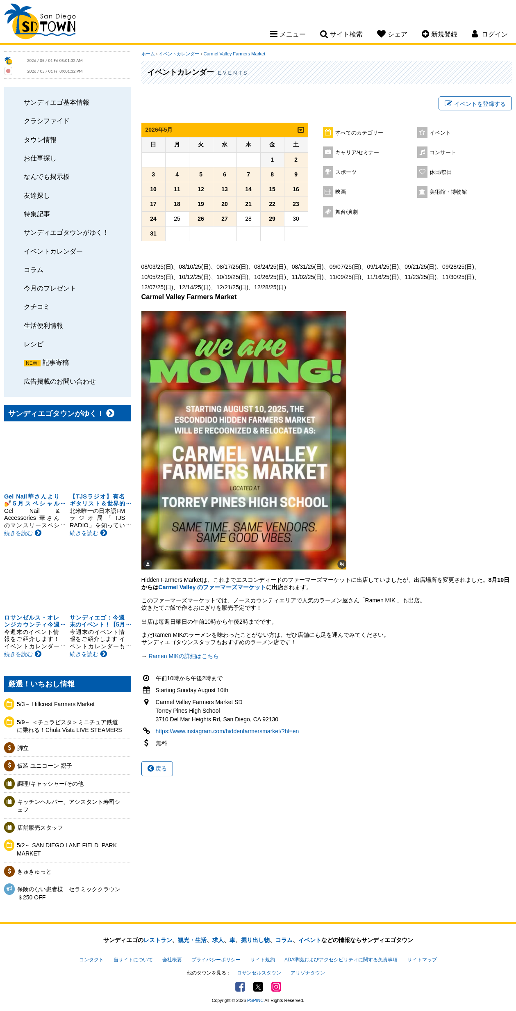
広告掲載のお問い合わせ (60, 381)
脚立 (23, 748)
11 (177, 189)
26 (201, 218)
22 (272, 204)
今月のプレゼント (50, 288)
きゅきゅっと (34, 871)
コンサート (443, 153)
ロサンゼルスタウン (259, 973)
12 (201, 189)
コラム (33, 269)
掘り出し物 (255, 940)
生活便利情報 (43, 325)
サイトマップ (422, 960)
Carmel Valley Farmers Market (234, 53)
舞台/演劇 (346, 212)
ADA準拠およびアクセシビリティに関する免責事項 (341, 960)
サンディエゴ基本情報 (56, 102)
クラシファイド (47, 120)
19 (201, 204)
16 (296, 189)
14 (248, 189)
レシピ (33, 344)
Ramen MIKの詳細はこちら (183, 656)
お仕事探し (40, 158)
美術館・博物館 (448, 192)
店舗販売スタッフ (40, 827)
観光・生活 (192, 940)
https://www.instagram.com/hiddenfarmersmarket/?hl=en (227, 731)
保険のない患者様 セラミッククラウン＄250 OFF (68, 893)
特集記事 (37, 213)
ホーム (148, 53)
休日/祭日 (441, 172)
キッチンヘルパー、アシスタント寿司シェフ (68, 805)
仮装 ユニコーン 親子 (44, 765)
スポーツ (346, 172)
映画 (340, 192)
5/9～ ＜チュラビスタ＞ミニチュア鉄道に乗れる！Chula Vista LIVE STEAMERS (69, 726)
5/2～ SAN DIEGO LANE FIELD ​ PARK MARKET (67, 849)
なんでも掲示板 (47, 176)
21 (248, 204)
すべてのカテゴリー (359, 133)
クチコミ (37, 306)
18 (177, 204)
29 (272, 218)
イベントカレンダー (53, 251)
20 (224, 204)
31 (153, 233)
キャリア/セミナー (357, 153)
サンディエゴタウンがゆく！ (66, 232)
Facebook (240, 987)
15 (272, 189)
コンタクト (91, 960)
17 (153, 204)
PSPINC (255, 1000)
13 (224, 189)
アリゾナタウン (308, 973)
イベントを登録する (475, 104)
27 (224, 218)
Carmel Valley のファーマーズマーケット (212, 587)
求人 (218, 940)
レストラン (157, 940)
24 (153, 218)
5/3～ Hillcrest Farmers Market (56, 704)
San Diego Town (40, 22)
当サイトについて (133, 960)
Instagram (276, 987)
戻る (157, 768)
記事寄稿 (56, 362)
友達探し (37, 195)
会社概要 (172, 960)
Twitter (258, 987)
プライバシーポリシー (216, 960)
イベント (440, 133)
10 (153, 189)
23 (296, 204)
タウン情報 (40, 139)
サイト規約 (262, 960)
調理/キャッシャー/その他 (50, 783)
